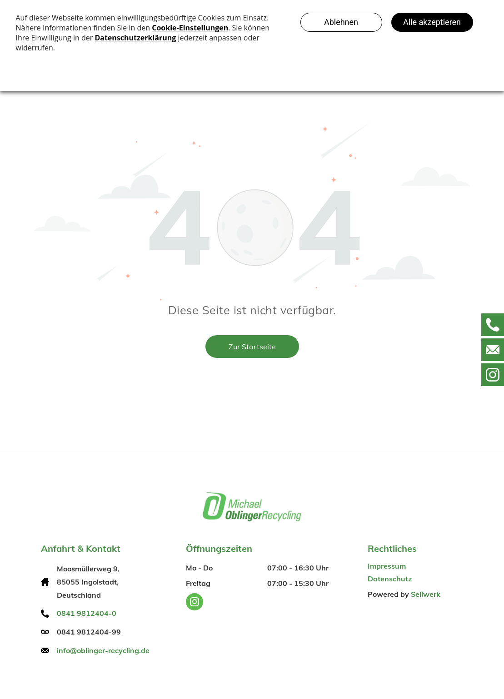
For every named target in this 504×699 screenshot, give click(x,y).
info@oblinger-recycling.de (103, 650)
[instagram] (194, 603)
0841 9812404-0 (86, 613)
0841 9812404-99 (89, 631)
